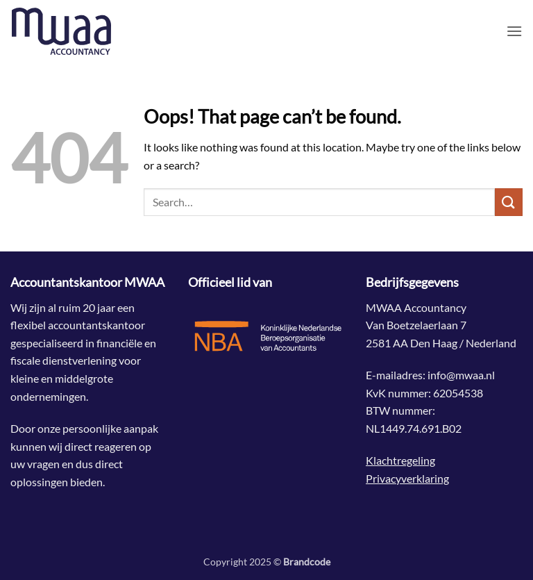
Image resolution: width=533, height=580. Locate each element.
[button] (514, 31)
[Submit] (509, 201)
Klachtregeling (400, 460)
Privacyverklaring (407, 478)
